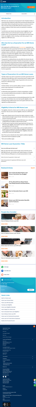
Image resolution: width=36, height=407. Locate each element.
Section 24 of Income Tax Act (8, 320)
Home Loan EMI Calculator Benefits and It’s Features (19, 200)
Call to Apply (6, 266)
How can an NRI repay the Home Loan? (16, 148)
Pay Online (4, 345)
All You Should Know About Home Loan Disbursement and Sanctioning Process (19, 182)
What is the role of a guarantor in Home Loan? (16, 157)
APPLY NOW (31, 7)
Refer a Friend (6, 274)
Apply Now (31, 289)
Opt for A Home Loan (6, 298)
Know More (3, 289)
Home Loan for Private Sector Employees (10, 318)
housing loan (22, 47)
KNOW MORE (4, 224)
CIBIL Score (4, 335)
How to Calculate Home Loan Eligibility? (10, 311)
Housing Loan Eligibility (6, 304)
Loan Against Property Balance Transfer (9, 348)
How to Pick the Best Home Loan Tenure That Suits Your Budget (18, 173)
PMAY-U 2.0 (4, 344)
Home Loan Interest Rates (7, 300)
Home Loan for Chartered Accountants (10, 316)
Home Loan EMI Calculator (7, 302)
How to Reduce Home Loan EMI (8, 314)
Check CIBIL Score (7, 270)
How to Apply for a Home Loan (8, 309)
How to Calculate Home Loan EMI (18, 191)
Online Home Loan (5, 329)
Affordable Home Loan (6, 343)
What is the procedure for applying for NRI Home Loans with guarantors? (16, 160)
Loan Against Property (6, 333)
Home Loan (4, 331)
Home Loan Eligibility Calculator (8, 307)
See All (33, 168)
